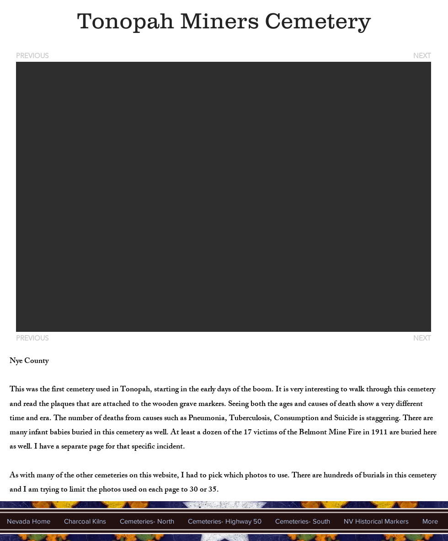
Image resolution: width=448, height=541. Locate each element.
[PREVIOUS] (34, 55)
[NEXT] (421, 55)
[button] (223, 197)
